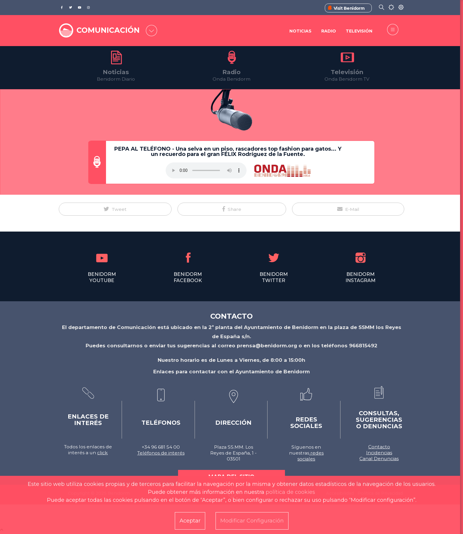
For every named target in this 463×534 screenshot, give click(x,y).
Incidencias (379, 452)
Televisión (359, 31)
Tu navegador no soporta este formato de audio (206, 170)
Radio (328, 31)
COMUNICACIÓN (108, 30)
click (102, 452)
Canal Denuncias (379, 458)
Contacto (379, 447)
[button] (115, 209)
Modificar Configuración (252, 520)
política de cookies (290, 492)
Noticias (300, 31)
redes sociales (310, 456)
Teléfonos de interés (161, 453)
